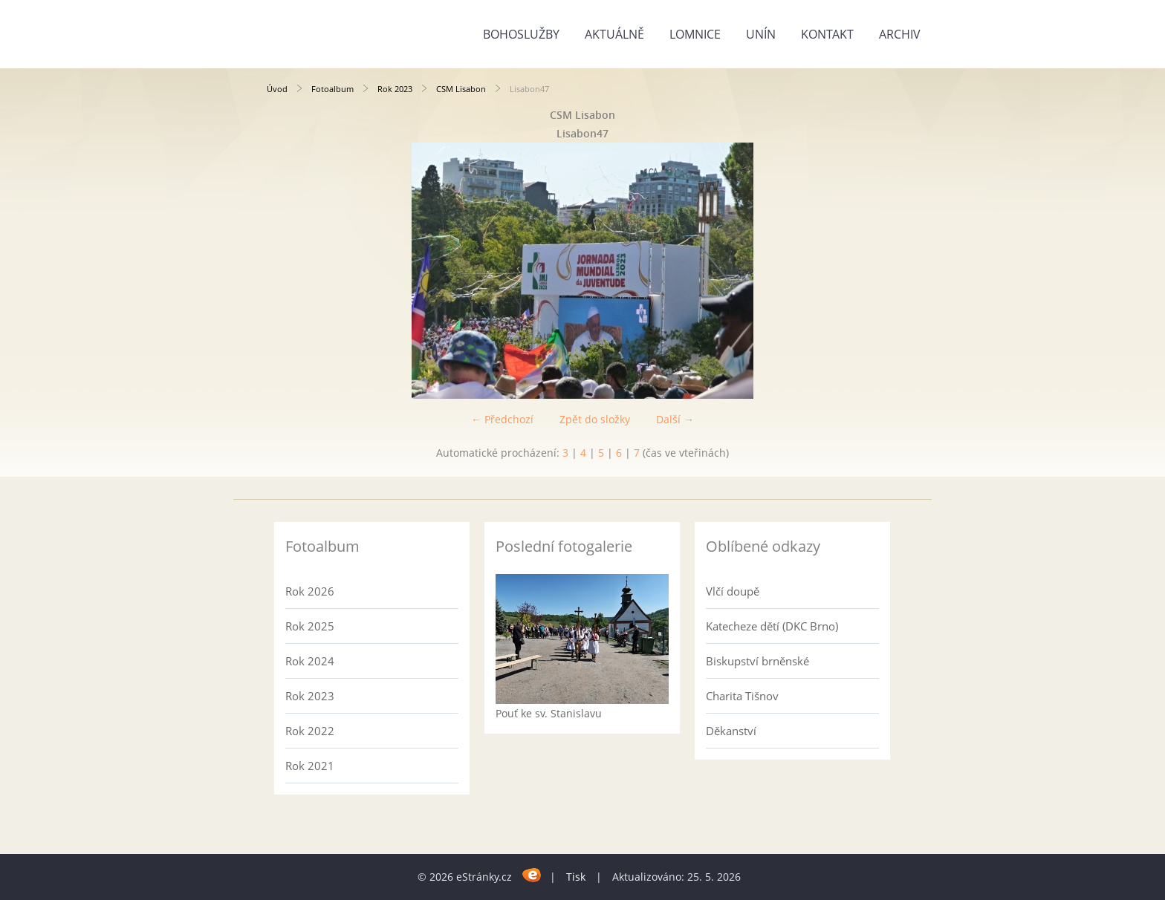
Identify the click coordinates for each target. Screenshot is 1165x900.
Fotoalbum (332, 88)
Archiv (900, 34)
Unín (761, 34)
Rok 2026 (309, 591)
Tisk (575, 877)
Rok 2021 (309, 765)
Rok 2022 (309, 730)
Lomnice (695, 34)
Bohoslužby (521, 34)
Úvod (277, 88)
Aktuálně (614, 34)
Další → (675, 419)
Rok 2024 (309, 660)
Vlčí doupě (732, 591)
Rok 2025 (309, 626)
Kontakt (827, 34)
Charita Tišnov (742, 695)
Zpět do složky (594, 419)
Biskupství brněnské (757, 660)
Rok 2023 (394, 88)
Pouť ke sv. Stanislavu (549, 713)
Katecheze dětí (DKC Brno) (772, 626)
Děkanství (731, 730)
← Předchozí (502, 419)
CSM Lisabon (461, 88)
